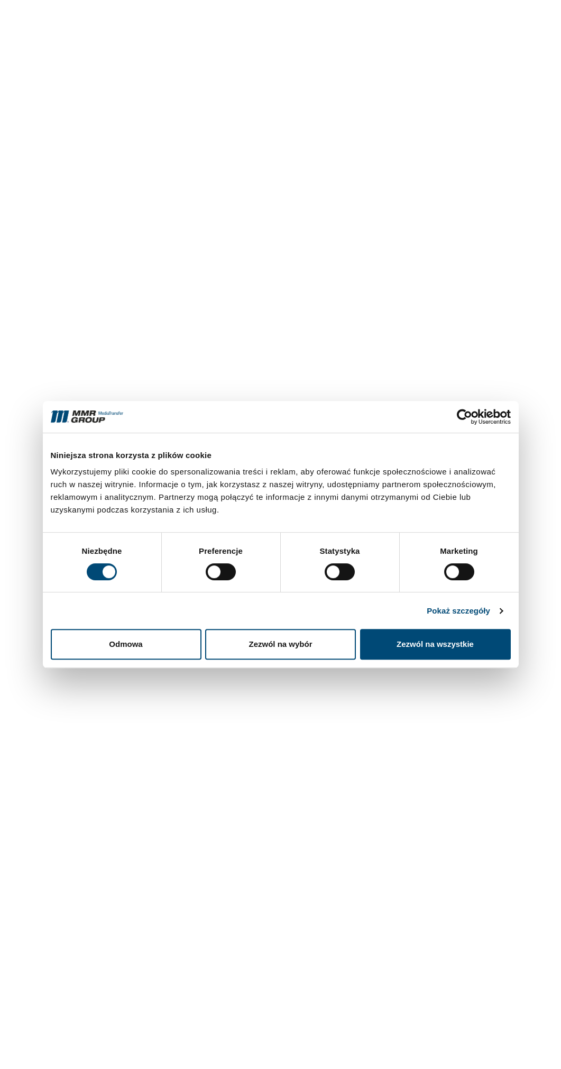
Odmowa (125, 643)
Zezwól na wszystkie (435, 643)
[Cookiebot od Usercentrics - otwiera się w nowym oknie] (464, 417)
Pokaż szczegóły (458, 610)
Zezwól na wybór (280, 643)
